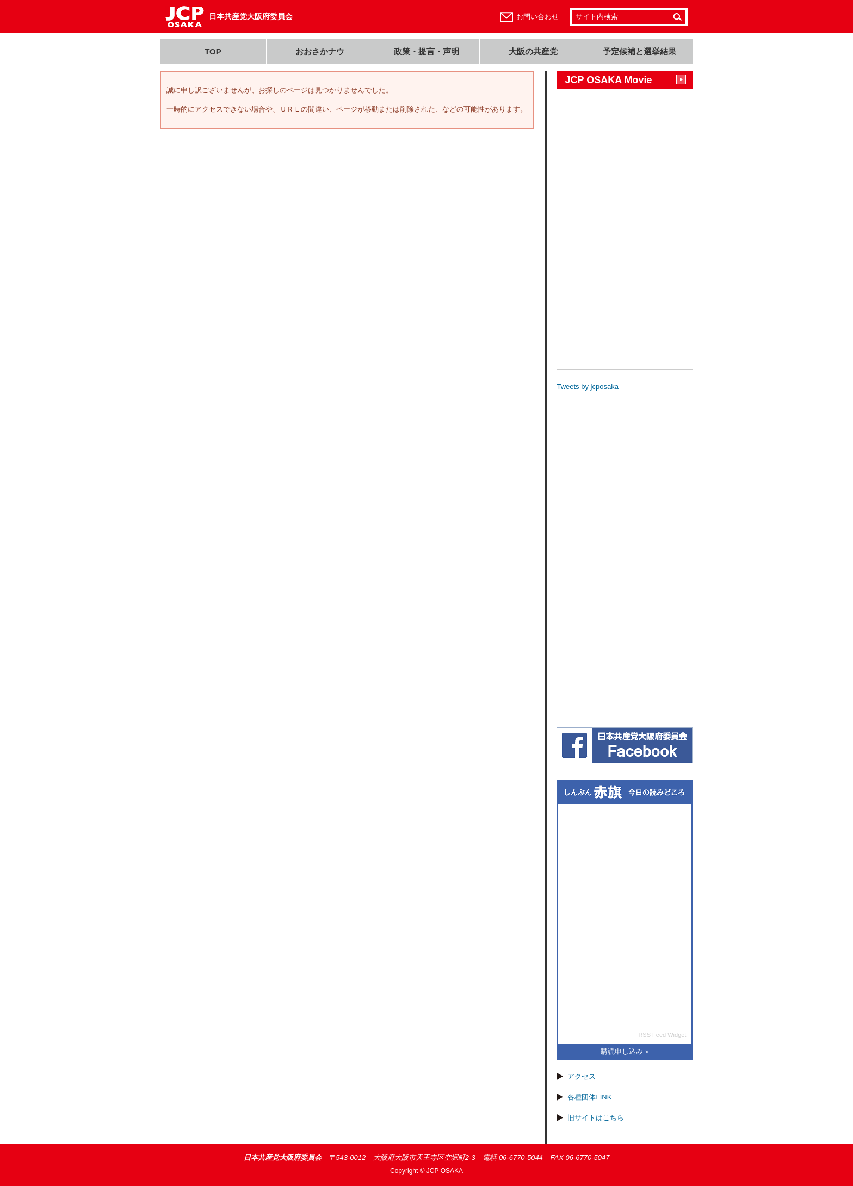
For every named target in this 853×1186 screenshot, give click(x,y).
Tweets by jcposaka (587, 386)
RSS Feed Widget (662, 1034)
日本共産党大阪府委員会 (251, 16)
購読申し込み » (625, 1051)
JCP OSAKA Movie (608, 80)
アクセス (581, 1076)
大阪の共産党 (533, 51)
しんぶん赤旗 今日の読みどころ (624, 792)
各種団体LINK (589, 1097)
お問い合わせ (537, 17)
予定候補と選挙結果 (639, 51)
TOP (213, 51)
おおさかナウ (319, 51)
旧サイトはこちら (595, 1118)
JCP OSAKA (444, 1171)
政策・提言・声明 (426, 51)
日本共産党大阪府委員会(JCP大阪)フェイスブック (625, 745)
